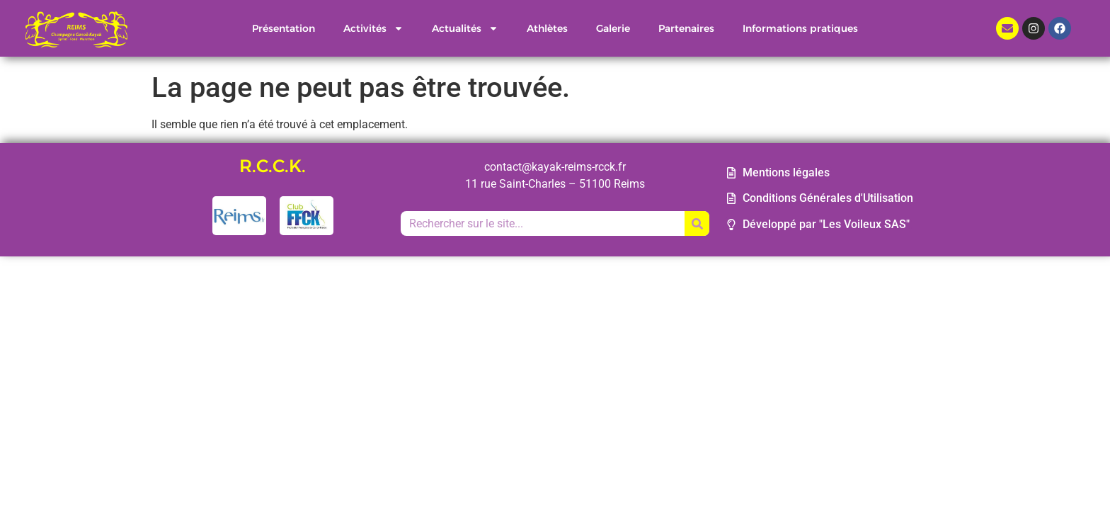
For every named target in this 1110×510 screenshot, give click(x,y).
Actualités (465, 28)
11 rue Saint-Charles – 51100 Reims (555, 184)
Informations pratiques (800, 28)
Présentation (283, 28)
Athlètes (547, 28)
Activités (373, 28)
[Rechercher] (697, 223)
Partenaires (686, 28)
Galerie (613, 28)
